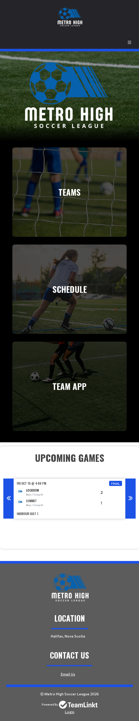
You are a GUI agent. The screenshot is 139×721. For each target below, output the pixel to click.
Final (115, 483)
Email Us (68, 674)
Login (69, 712)
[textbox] (69, 465)
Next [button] (130, 499)
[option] (69, 499)
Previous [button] (8, 499)
